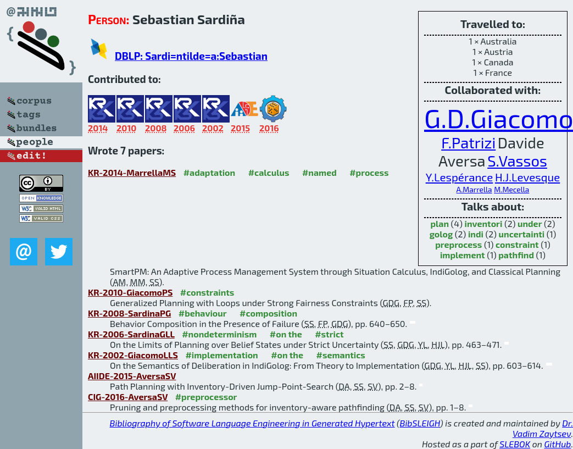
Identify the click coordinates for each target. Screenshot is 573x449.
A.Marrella (474, 189)
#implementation (221, 355)
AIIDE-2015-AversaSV (132, 375)
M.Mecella (511, 189)
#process (368, 172)
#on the (286, 334)
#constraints (207, 292)
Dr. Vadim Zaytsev (543, 428)
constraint (517, 244)
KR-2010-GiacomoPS (130, 292)
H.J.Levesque (527, 177)
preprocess (458, 244)
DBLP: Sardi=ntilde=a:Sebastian (191, 55)
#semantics (340, 355)
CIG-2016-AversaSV (128, 396)
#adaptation (209, 172)
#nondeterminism (219, 334)
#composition (268, 313)
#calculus (269, 172)
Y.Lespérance (459, 177)
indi (475, 234)
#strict (329, 334)
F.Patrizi (468, 143)
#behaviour (203, 313)
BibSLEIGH (420, 423)
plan (439, 223)
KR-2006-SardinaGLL (131, 334)
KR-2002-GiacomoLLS (133, 355)
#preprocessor (206, 396)
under (530, 223)
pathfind (516, 255)
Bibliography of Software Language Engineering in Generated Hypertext (252, 423)
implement (462, 255)
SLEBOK (514, 444)
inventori (484, 223)
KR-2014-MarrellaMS (132, 172)
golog (441, 234)
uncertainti (522, 234)
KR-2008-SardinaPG (129, 313)
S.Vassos (517, 161)
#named (319, 172)
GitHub (557, 444)
